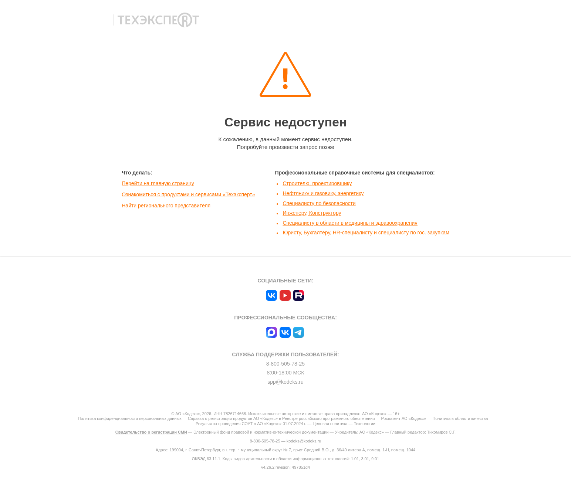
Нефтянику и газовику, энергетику (323, 193)
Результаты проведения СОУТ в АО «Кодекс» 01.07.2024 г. (251, 423)
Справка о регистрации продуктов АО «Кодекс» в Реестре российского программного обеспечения (281, 418)
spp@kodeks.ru (285, 382)
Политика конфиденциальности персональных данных (130, 418)
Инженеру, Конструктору (312, 213)
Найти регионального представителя (166, 205)
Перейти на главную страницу (158, 183)
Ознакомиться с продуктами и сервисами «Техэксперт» (188, 194)
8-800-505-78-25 (285, 364)
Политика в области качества (460, 418)
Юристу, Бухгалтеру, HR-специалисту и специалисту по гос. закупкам (366, 232)
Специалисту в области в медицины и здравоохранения (350, 223)
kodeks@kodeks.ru (304, 441)
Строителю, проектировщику (317, 183)
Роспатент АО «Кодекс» (403, 418)
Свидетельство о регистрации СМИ (151, 432)
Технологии (364, 423)
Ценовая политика (329, 423)
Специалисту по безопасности (319, 203)
